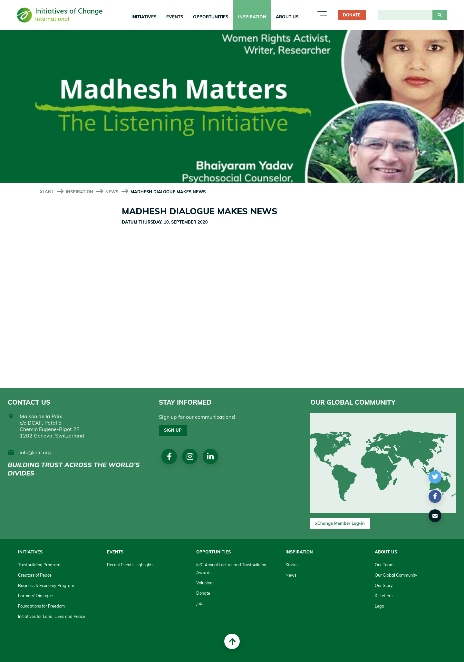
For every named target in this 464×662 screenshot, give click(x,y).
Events (174, 16)
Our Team (384, 564)
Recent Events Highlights (130, 564)
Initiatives (144, 16)
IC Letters (383, 595)
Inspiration (252, 16)
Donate (352, 14)
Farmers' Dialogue (35, 595)
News (111, 191)
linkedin (210, 456)
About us (287, 16)
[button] (435, 477)
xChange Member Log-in (340, 523)
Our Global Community (396, 575)
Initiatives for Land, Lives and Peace (51, 616)
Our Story (384, 585)
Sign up (173, 430)
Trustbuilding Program (39, 564)
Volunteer (205, 582)
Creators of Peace (35, 575)
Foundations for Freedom (41, 606)
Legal (380, 606)
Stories (291, 564)
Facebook (169, 456)
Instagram (189, 456)
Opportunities (210, 16)
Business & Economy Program (46, 585)
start (46, 191)
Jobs (200, 603)
